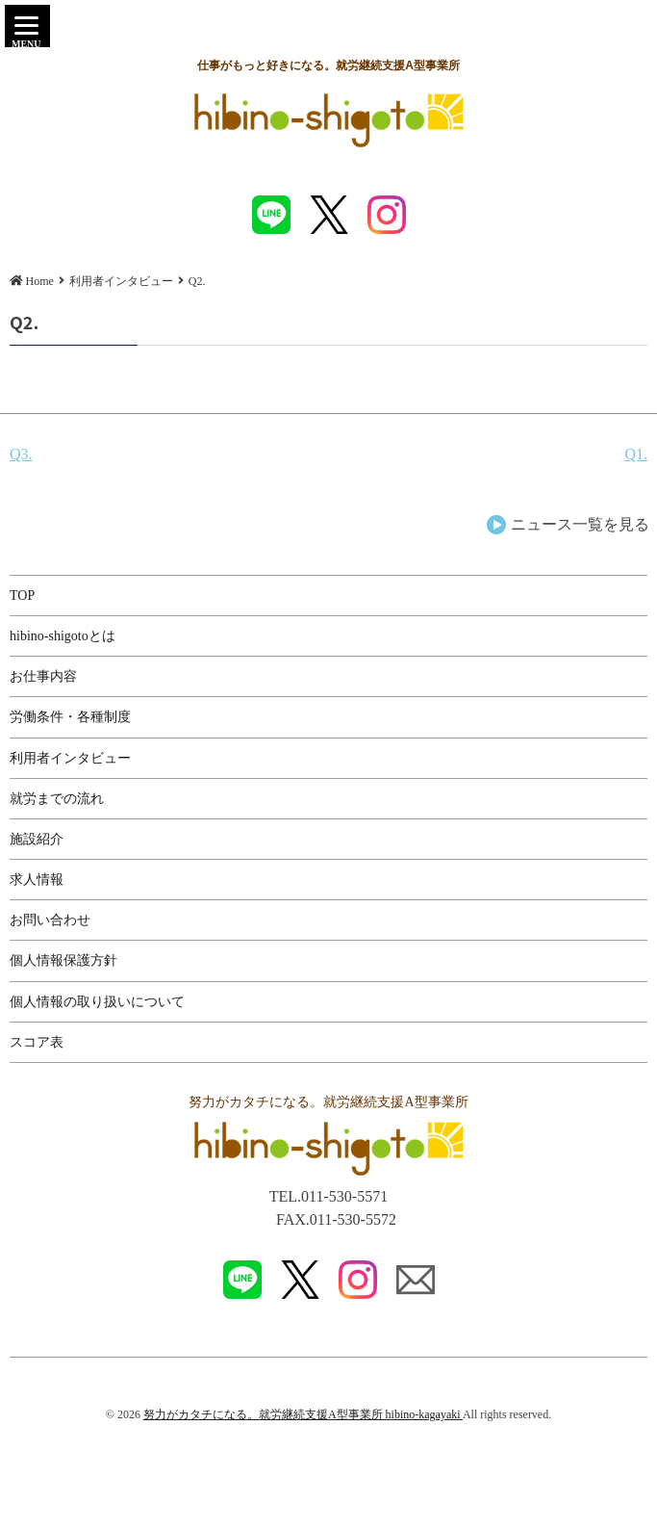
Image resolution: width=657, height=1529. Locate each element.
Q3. (21, 454)
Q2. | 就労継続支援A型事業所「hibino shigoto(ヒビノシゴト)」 (329, 120)
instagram (386, 214)
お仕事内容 (43, 676)
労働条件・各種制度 (70, 717)
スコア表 (36, 1042)
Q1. (635, 454)
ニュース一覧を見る (580, 524)
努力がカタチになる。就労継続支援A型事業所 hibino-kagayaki (303, 1414)
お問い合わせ (50, 920)
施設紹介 (36, 839)
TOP (22, 595)
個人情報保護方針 (63, 960)
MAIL (415, 1279)
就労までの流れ (57, 798)
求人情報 (36, 879)
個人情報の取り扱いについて (97, 1002)
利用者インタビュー (70, 758)
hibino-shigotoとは (62, 636)
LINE (271, 214)
